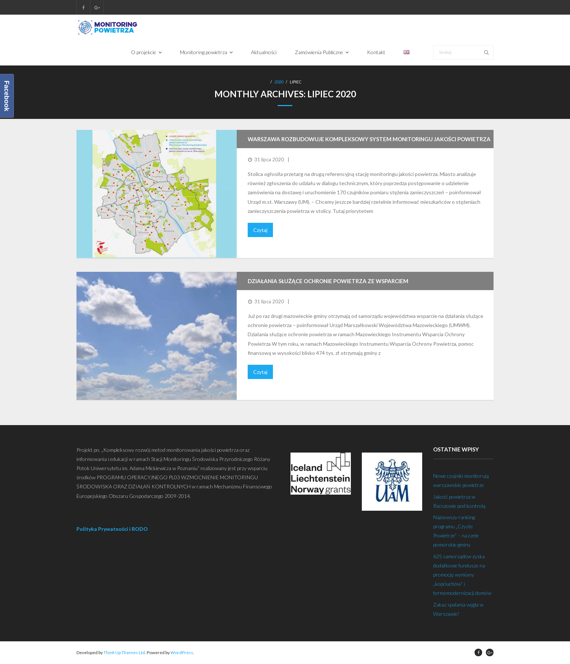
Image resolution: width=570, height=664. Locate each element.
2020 (278, 81)
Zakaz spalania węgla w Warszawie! (458, 609)
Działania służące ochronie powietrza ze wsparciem (328, 281)
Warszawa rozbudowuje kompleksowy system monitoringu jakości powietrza (369, 139)
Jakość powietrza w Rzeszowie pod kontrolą (459, 501)
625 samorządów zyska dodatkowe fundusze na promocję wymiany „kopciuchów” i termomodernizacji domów (462, 574)
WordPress (181, 652)
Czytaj (260, 230)
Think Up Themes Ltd (124, 652)
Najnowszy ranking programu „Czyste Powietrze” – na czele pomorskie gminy (456, 531)
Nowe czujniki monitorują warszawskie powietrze (461, 480)
